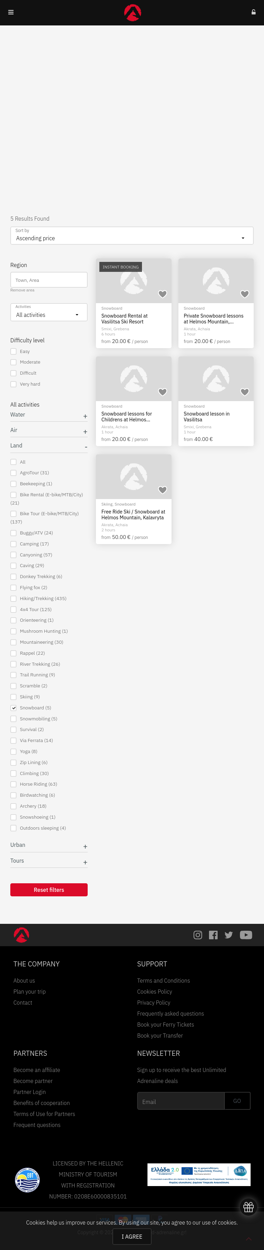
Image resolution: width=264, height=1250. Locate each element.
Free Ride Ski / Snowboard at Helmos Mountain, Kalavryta (133, 515)
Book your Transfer (160, 1035)
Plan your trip (29, 991)
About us (24, 980)
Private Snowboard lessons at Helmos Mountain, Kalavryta (214, 319)
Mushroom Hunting (39, 631)
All (17, 462)
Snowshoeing (33, 817)
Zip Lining (29, 762)
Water (17, 414)
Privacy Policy (153, 1002)
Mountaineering (36, 642)
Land (16, 445)
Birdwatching (32, 795)
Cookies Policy (154, 991)
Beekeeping (31, 483)
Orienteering (32, 620)
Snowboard (30, 708)
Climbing (29, 773)
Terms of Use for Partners (44, 1113)
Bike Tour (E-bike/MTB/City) (44, 517)
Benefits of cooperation (41, 1102)
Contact (22, 1002)
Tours (17, 861)
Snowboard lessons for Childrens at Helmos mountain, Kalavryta (126, 417)
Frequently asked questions (170, 1013)
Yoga (23, 751)
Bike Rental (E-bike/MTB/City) (46, 498)
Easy (20, 351)
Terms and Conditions (163, 980)
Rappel (27, 653)
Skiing (25, 697)
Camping (29, 544)
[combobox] (132, 235)
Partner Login (29, 1091)
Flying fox (28, 587)
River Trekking (35, 664)
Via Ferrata (31, 740)
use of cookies (219, 1222)
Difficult (23, 373)
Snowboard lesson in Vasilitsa (207, 417)
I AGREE (132, 1236)
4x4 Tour (31, 609)
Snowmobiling (33, 719)
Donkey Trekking (36, 576)
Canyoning (31, 555)
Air (13, 430)
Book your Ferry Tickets (165, 1024)
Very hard (25, 384)
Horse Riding (33, 784)
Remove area (22, 289)
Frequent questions (36, 1124)
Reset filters (49, 889)
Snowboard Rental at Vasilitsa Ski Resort (124, 319)
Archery (28, 806)
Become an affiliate (36, 1069)
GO (237, 1100)
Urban (17, 845)
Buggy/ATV (31, 533)
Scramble (28, 686)
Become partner (33, 1080)
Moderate (25, 362)
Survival (27, 729)
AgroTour (29, 472)
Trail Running (32, 675)
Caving (27, 565)
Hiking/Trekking (38, 598)
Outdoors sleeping (38, 828)
